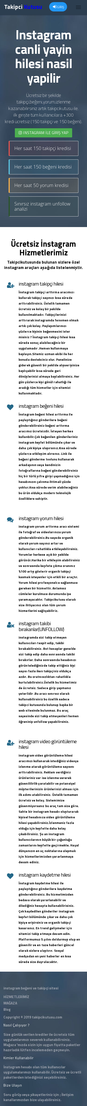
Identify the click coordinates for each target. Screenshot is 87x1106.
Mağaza (9, 1044)
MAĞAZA (10, 1003)
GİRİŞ (58, 7)
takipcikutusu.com (47, 1017)
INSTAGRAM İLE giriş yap (43, 133)
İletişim (67, 1094)
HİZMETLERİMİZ (16, 996)
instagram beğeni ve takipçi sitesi (30, 988)
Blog (7, 1009)
